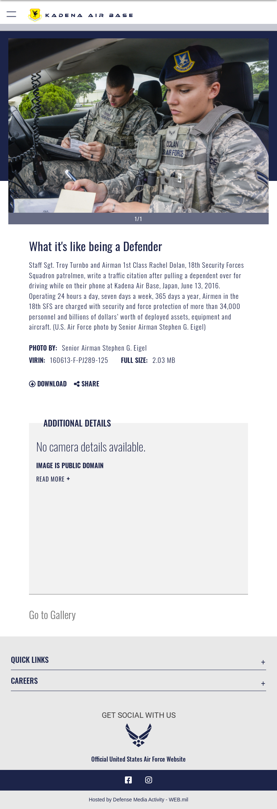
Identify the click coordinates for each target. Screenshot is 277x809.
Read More (51, 479)
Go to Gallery (52, 614)
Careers (24, 680)
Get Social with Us (139, 715)
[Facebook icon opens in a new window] (128, 780)
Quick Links (30, 659)
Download (48, 383)
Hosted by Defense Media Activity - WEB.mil (138, 799)
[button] (12, 15)
